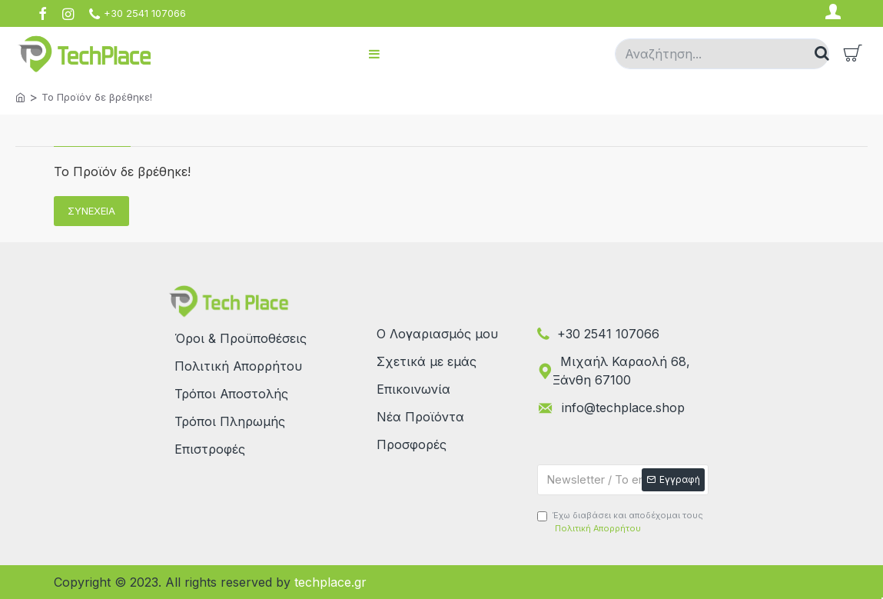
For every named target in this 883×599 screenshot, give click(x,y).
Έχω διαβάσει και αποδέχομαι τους (620, 522)
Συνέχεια (91, 211)
